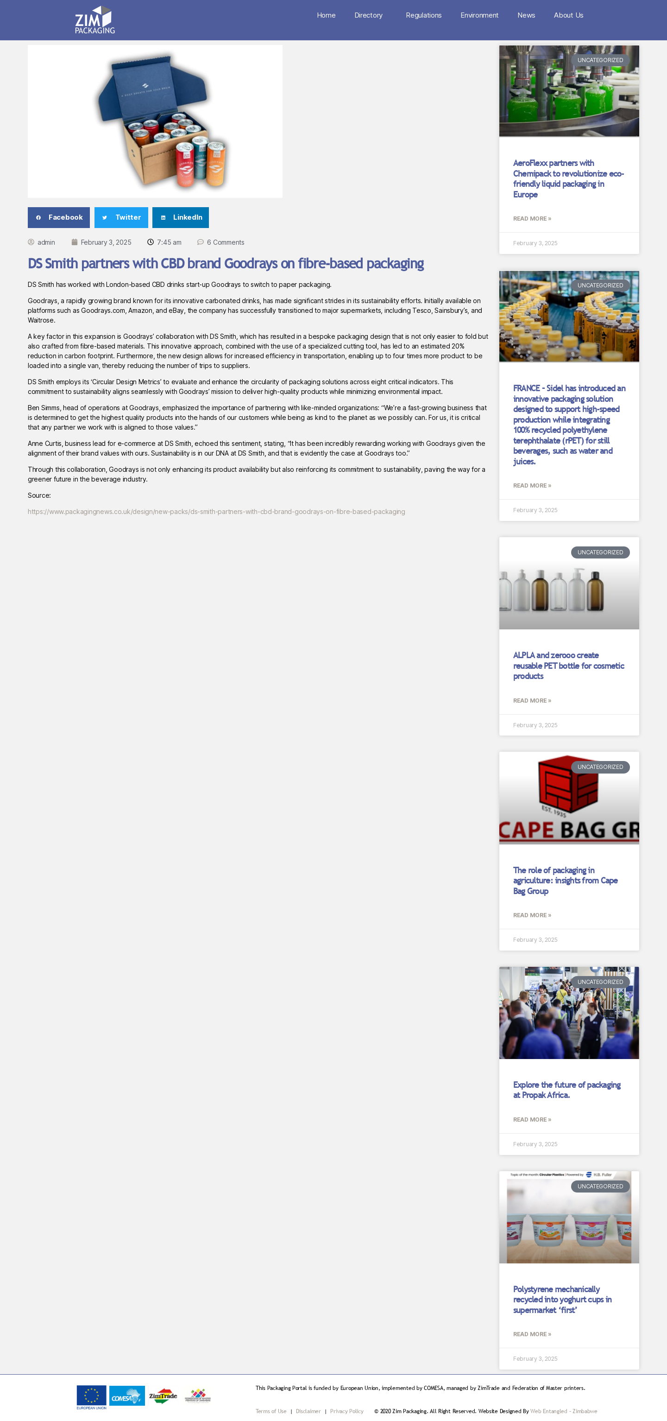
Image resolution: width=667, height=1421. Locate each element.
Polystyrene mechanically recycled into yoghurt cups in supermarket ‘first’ (562, 1299)
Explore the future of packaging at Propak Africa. (567, 1090)
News (526, 15)
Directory (371, 15)
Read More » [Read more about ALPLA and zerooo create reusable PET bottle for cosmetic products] (532, 700)
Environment (479, 15)
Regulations (424, 15)
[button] (59, 217)
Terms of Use (271, 1411)
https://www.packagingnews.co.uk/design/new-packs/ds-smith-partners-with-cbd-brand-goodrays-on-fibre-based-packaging (216, 511)
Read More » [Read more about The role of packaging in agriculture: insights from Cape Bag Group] (532, 915)
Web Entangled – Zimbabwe (564, 1411)
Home (326, 15)
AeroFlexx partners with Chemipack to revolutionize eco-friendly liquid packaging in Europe (568, 179)
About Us (569, 15)
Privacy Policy (346, 1411)
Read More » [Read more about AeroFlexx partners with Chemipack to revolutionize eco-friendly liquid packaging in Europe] (532, 218)
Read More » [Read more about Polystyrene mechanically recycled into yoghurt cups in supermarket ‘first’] (532, 1334)
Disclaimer (309, 1411)
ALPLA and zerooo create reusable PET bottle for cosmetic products (568, 665)
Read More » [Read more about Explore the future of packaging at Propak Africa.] (532, 1119)
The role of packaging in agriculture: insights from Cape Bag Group (565, 880)
